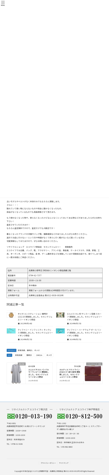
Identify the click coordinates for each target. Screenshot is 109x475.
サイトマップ (63, 463)
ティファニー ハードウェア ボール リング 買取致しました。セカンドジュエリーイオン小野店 (84, 332)
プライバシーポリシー (48, 463)
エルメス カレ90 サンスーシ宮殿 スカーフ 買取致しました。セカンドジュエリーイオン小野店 (84, 316)
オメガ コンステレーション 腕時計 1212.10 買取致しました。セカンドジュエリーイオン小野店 (35, 316)
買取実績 (21, 350)
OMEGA (39, 355)
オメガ (37, 350)
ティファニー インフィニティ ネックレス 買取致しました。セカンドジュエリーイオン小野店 (35, 332)
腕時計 (29, 350)
